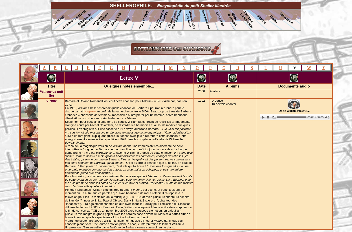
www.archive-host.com (294, 117)
